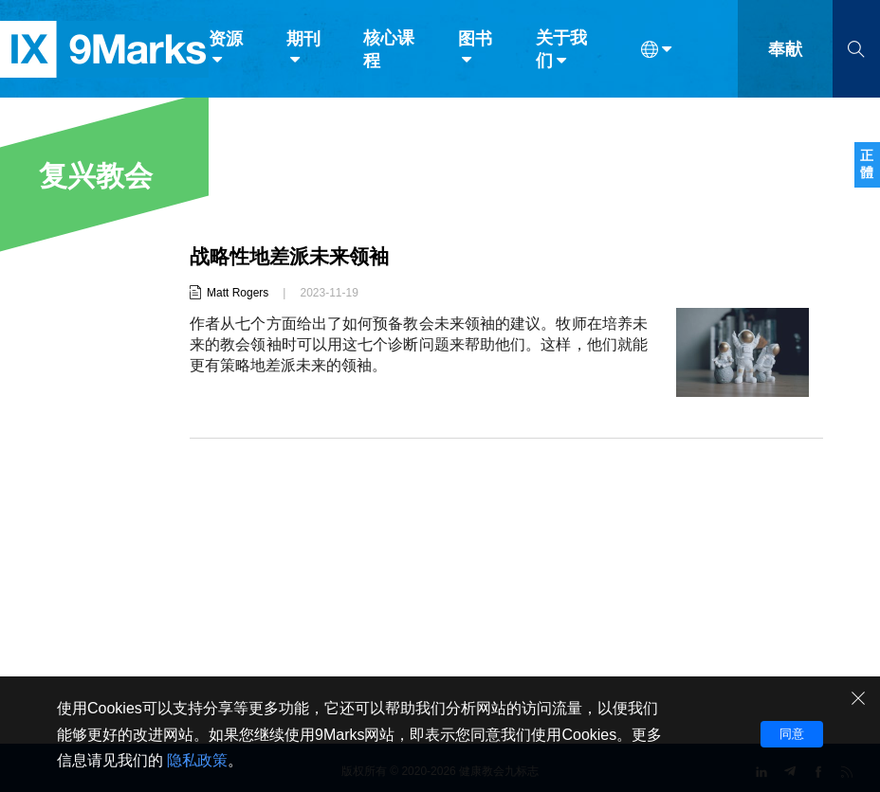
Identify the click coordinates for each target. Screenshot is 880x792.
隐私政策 (197, 760)
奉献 (785, 54)
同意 (791, 734)
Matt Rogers (237, 292)
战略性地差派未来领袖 (294, 256)
